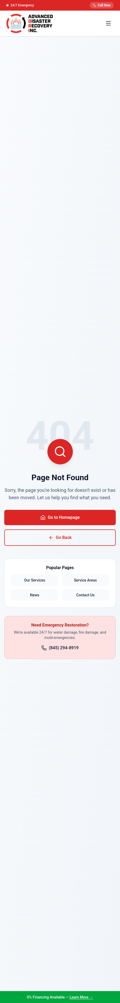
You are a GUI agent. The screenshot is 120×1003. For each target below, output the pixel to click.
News (34, 595)
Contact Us (85, 595)
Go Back (60, 537)
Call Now (101, 5)
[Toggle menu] (108, 23)
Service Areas (85, 580)
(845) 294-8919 (59, 648)
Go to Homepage (59, 517)
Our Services (34, 580)
